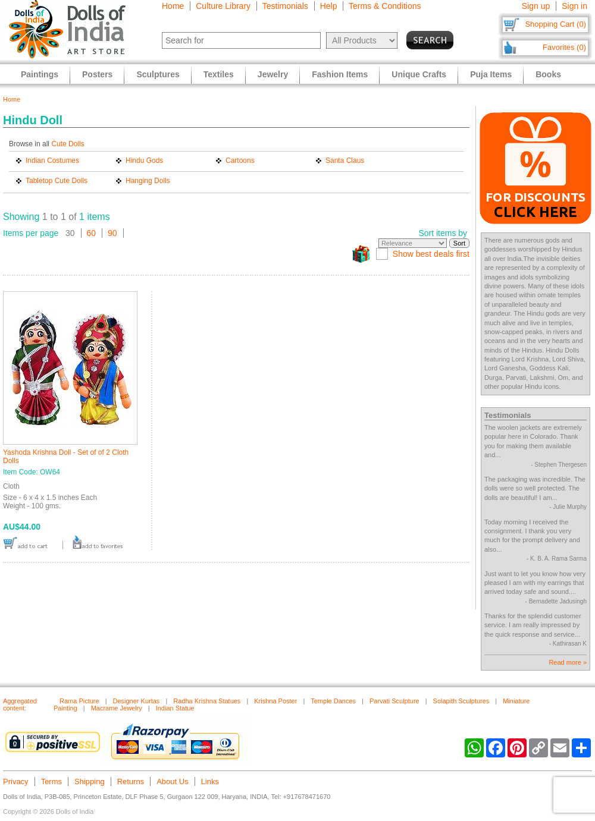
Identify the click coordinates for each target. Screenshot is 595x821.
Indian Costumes (52, 160)
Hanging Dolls (148, 181)
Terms (51, 781)
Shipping (89, 781)
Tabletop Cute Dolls (56, 181)
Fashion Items (340, 74)
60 (91, 233)
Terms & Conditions (385, 6)
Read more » (568, 662)
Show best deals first (431, 254)
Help (328, 6)
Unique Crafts (419, 74)
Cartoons (240, 160)
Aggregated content (20, 704)
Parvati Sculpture (394, 700)
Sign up (536, 6)
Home (173, 6)
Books (548, 74)
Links (210, 781)
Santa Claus (344, 160)
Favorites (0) (564, 47)
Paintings (39, 74)
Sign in (574, 6)
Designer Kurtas (136, 700)
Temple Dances (333, 700)
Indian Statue (175, 708)
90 (112, 233)
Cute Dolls (67, 144)
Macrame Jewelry (116, 708)
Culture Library (223, 6)
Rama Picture (79, 700)
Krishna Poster (275, 700)
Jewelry (273, 74)
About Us (172, 781)
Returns (131, 781)
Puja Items (491, 74)
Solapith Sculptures (461, 700)
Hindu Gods (144, 160)
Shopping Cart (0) (555, 24)
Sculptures (157, 74)
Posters (97, 74)
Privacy (16, 781)
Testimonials (285, 6)
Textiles (218, 74)
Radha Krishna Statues (206, 700)
